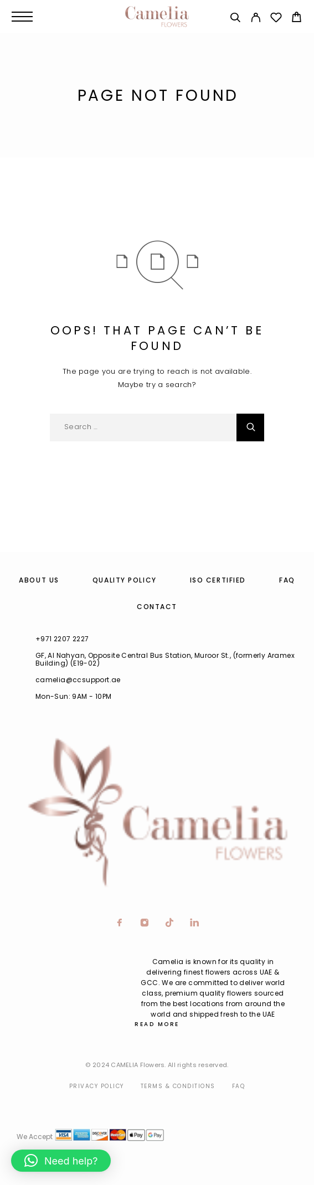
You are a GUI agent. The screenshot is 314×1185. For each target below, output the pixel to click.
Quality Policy (124, 580)
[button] (61, 1161)
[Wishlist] (276, 19)
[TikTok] (169, 923)
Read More (157, 1024)
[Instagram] (144, 923)
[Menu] (22, 16)
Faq (238, 1086)
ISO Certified (218, 580)
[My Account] (255, 19)
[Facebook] (119, 923)
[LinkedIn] (194, 923)
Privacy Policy (96, 1086)
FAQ (287, 580)
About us (39, 580)
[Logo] (157, 17)
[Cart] (296, 19)
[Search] (235, 19)
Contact (157, 606)
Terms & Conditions (178, 1086)
